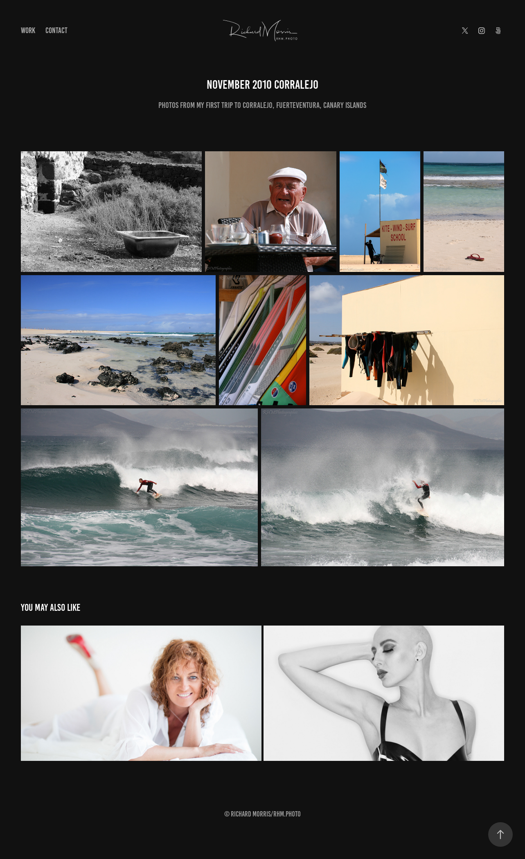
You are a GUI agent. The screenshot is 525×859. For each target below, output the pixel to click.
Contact (56, 30)
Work (28, 30)
